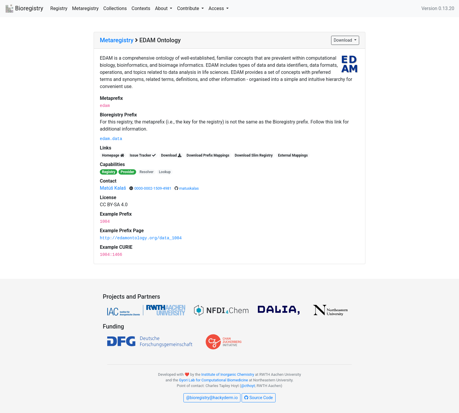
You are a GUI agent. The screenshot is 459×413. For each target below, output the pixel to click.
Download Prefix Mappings (208, 155)
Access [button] (217, 8)
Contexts (140, 8)
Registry (58, 8)
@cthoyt (248, 385)
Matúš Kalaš (113, 188)
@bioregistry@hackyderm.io (212, 397)
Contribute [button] (188, 8)
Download (343, 40)
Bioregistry (24, 8)
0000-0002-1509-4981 (153, 188)
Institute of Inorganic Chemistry (227, 374)
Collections (115, 8)
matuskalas (189, 188)
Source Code (258, 397)
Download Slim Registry (254, 155)
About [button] (162, 8)
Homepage (113, 155)
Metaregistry (85, 8)
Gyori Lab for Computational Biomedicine (213, 380)
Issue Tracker (143, 155)
